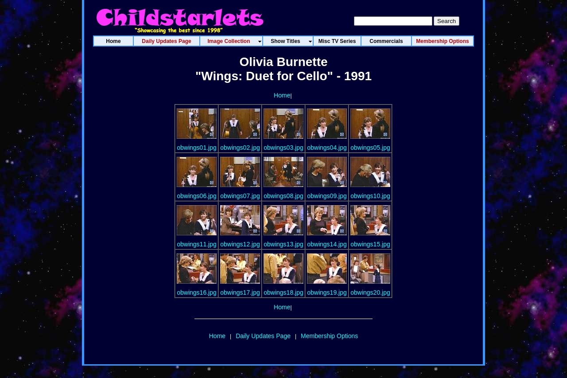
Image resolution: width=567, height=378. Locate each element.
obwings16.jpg (197, 292)
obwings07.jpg (240, 195)
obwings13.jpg (283, 244)
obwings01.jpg (197, 147)
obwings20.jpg (370, 292)
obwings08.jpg (283, 195)
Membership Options (329, 335)
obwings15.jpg (370, 244)
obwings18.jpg (283, 292)
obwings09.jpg (327, 195)
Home (282, 95)
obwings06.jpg (197, 195)
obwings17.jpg (240, 292)
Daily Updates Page (263, 335)
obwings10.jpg (370, 195)
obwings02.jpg (240, 147)
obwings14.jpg (327, 244)
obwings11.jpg (197, 244)
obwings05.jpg (370, 147)
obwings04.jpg (327, 147)
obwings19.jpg (327, 292)
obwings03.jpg (283, 147)
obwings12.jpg (240, 244)
